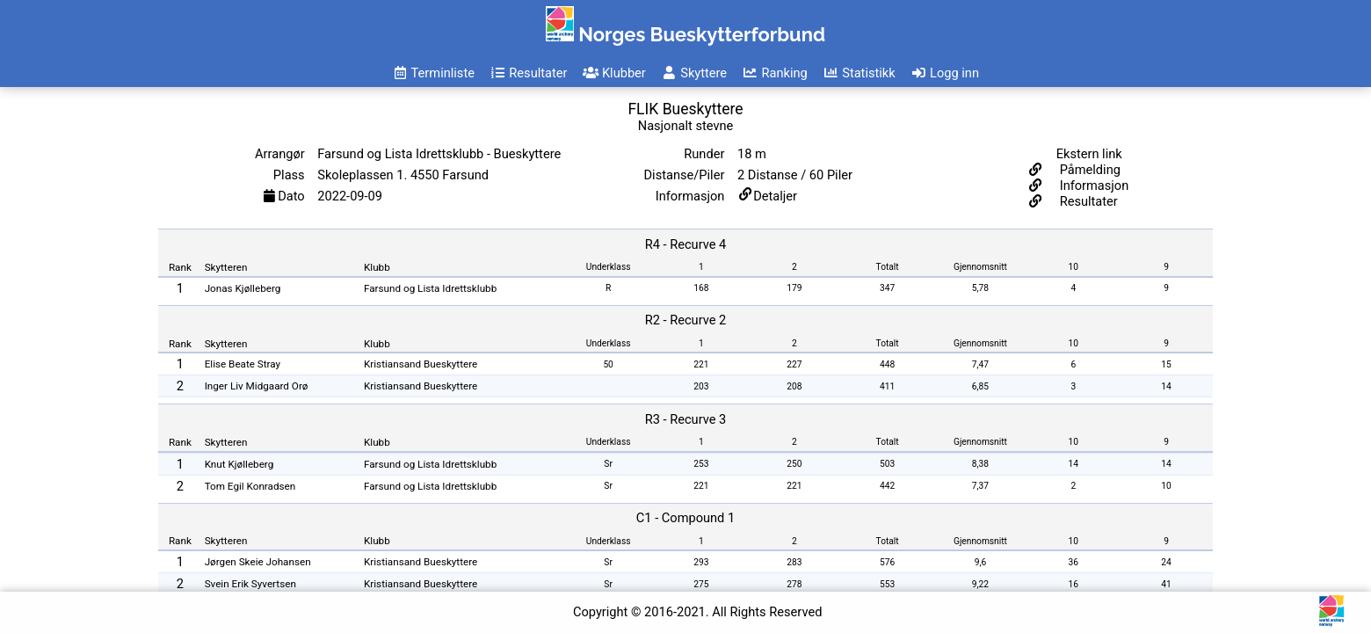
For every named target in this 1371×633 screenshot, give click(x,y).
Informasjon (1092, 185)
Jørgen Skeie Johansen (258, 562)
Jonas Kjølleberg (243, 288)
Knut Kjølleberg (239, 464)
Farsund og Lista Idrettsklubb (430, 288)
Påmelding (1088, 170)
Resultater (1087, 201)
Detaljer (775, 196)
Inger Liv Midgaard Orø (256, 386)
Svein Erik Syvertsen (250, 584)
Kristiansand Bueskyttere (420, 364)
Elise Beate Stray (243, 364)
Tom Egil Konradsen (250, 486)
